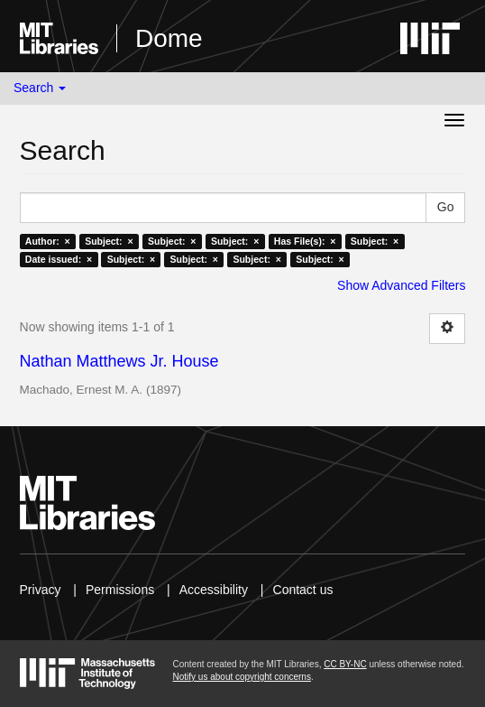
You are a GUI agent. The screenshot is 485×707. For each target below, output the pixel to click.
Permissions (120, 589)
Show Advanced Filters (401, 285)
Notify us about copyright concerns (242, 677)
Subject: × (109, 241)
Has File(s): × (305, 241)
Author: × (47, 241)
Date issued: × (58, 259)
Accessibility (213, 589)
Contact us (303, 589)
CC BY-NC (345, 664)
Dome (169, 38)
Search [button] (40, 87)
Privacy (40, 589)
